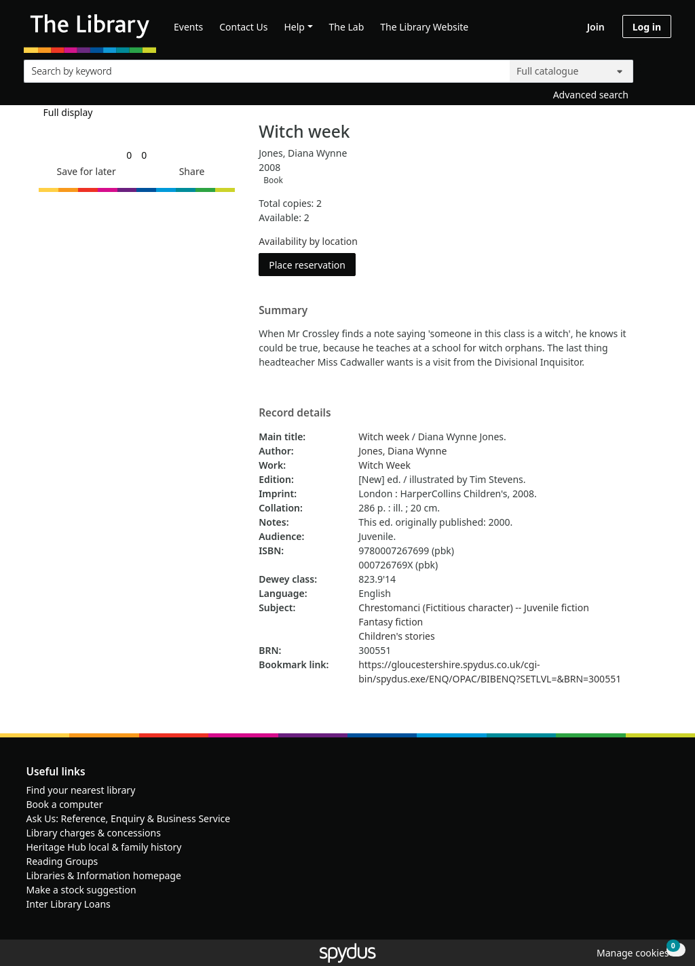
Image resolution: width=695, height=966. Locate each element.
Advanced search (590, 94)
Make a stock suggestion (81, 889)
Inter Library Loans (68, 903)
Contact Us (243, 26)
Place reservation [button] (312, 264)
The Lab (346, 26)
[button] (84, 171)
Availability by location (308, 241)
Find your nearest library (81, 790)
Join (596, 26)
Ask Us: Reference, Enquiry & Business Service (128, 818)
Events (188, 26)
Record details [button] (295, 413)
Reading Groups (62, 861)
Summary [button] (283, 311)
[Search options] (571, 71)
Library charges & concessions (93, 832)
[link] (129, 155)
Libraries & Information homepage (103, 875)
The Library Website (424, 26)
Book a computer (64, 804)
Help (294, 26)
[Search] (655, 68)
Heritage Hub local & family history (104, 847)
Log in (647, 26)
